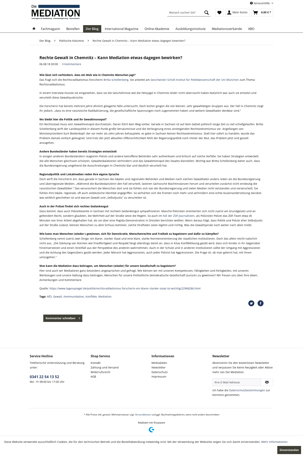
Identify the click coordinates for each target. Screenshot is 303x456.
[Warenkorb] (262, 12)
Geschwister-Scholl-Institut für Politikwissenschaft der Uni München (195, 80)
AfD (49, 296)
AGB (93, 376)
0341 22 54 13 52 (44, 376)
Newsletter (159, 367)
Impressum (159, 376)
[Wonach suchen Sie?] (189, 12)
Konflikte (91, 296)
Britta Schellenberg (116, 80)
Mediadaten (159, 363)
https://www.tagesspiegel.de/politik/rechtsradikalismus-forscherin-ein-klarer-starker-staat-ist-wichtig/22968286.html (125, 288)
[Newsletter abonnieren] (267, 382)
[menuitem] (189, 12)
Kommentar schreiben (63, 317)
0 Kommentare (71, 64)
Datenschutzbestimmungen (247, 390)
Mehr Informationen (274, 442)
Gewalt (57, 296)
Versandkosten (143, 414)
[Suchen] (207, 12)
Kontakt (95, 363)
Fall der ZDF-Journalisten (179, 216)
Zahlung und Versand (105, 367)
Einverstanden (289, 450)
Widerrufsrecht (100, 372)
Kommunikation (74, 296)
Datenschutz (160, 372)
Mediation (104, 296)
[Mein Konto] (237, 12)
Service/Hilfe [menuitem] (260, 3)
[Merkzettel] (219, 12)
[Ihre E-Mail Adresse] (236, 382)
